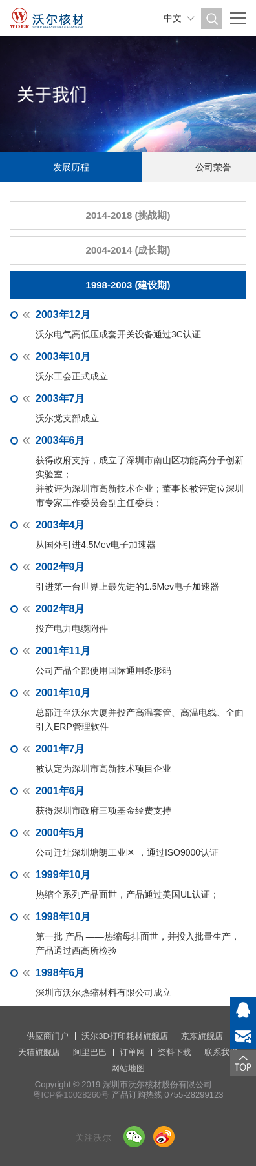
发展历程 (71, 167)
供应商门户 (48, 1036)
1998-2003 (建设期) (128, 284)
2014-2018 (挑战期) (128, 215)
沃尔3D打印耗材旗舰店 (124, 1036)
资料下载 (174, 1052)
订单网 (132, 1052)
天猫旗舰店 (39, 1052)
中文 (173, 18)
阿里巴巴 (90, 1052)
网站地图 (128, 1068)
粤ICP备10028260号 (71, 1095)
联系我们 (221, 1052)
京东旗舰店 (202, 1036)
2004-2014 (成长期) (128, 250)
